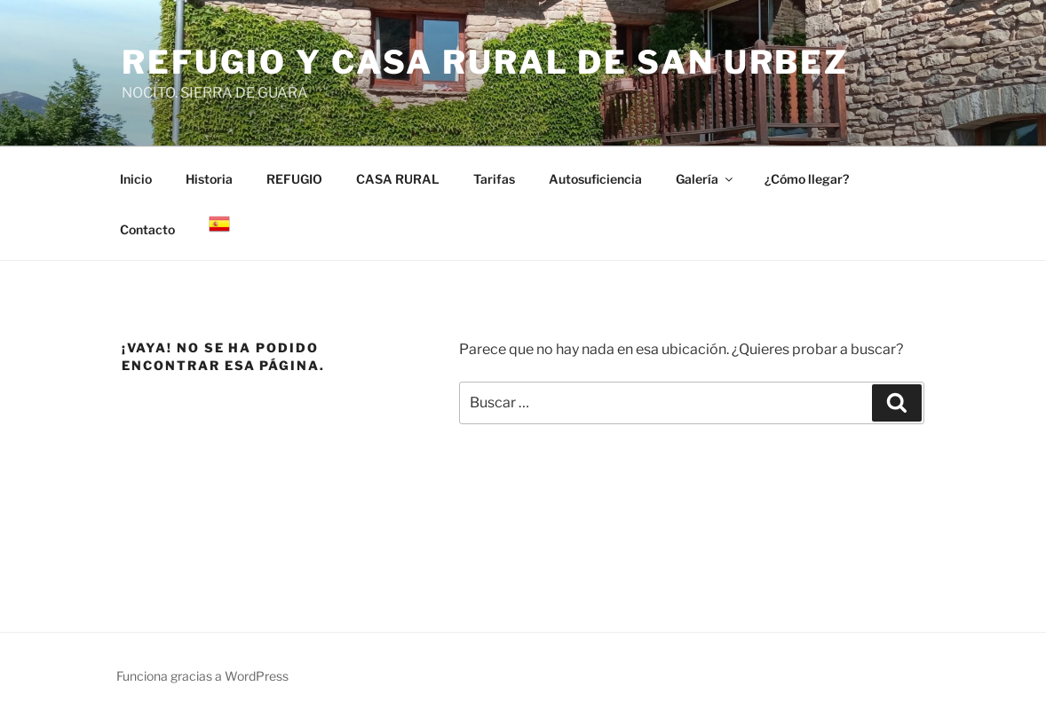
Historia (209, 178)
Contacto (147, 229)
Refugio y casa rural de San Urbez (485, 62)
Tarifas (494, 178)
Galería (705, 178)
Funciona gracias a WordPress (202, 675)
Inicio (136, 178)
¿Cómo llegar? (807, 178)
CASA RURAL (398, 178)
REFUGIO (294, 178)
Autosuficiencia (595, 178)
